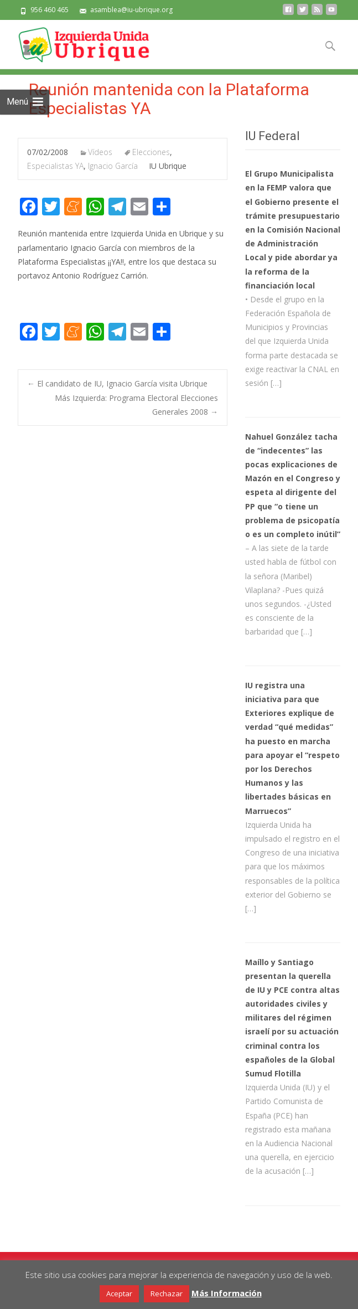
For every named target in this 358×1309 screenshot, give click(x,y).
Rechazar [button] (167, 1293)
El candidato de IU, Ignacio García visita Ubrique (117, 383)
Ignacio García (113, 166)
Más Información (226, 1292)
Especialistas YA (55, 166)
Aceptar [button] (119, 1293)
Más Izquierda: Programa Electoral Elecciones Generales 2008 (136, 405)
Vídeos (100, 152)
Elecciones (151, 152)
